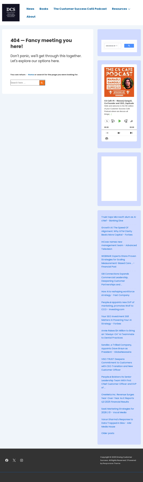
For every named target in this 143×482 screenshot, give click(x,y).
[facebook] (6, 460)
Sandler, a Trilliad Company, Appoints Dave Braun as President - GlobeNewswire (116, 348)
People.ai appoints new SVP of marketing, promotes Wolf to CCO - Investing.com (117, 306)
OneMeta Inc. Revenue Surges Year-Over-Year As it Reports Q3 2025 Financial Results (117, 398)
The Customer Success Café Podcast (80, 9)
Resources (121, 8)
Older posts (107, 433)
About (31, 17)
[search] (111, 46)
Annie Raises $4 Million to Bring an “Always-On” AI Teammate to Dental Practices (118, 334)
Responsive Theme (111, 463)
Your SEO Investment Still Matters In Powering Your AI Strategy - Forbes (116, 320)
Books (44, 9)
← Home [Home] (30, 74)
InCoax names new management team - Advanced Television (119, 245)
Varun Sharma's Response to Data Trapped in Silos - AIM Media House (117, 423)
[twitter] (14, 460)
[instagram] (21, 460)
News (30, 9)
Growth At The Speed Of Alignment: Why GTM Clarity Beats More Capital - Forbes (117, 231)
